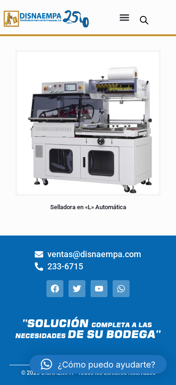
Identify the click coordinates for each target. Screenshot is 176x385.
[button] (124, 17)
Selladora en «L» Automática (88, 207)
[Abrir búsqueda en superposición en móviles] (144, 20)
